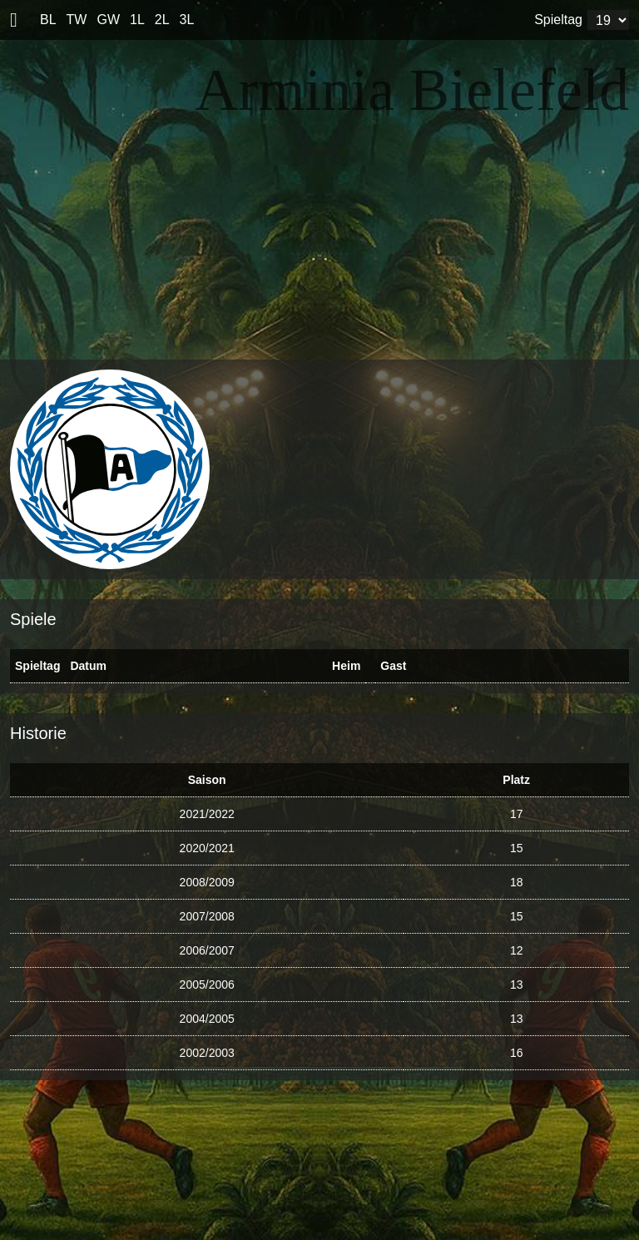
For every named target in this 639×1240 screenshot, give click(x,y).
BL (48, 19)
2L (162, 19)
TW (77, 19)
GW (108, 19)
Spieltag (558, 19)
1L (137, 19)
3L (187, 19)
